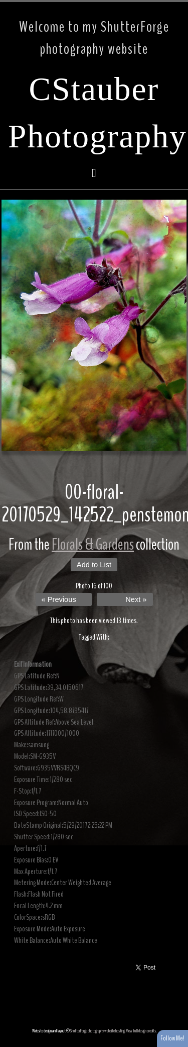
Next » (135, 599)
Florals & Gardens (93, 544)
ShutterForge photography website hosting (97, 1030)
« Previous (59, 599)
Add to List (94, 565)
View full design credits (141, 1030)
